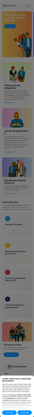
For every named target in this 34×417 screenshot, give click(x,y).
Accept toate (24, 412)
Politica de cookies (23, 407)
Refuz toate (9, 412)
